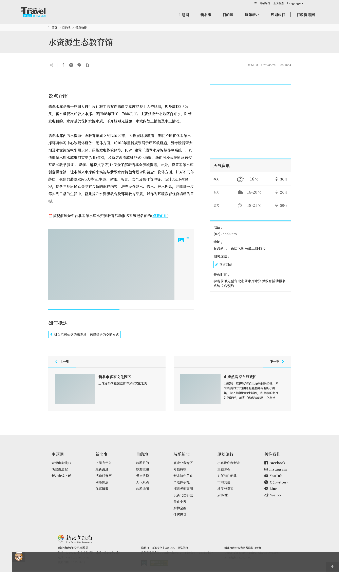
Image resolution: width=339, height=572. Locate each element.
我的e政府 (144, 563)
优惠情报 (101, 488)
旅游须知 (223, 495)
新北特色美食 (183, 475)
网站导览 (265, 3)
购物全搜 (179, 508)
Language (294, 3)
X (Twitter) (276, 482)
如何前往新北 (227, 475)
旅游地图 (142, 488)
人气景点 (142, 482)
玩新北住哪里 (183, 495)
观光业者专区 (183, 462)
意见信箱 (182, 548)
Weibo (272, 495)
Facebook (274, 462)
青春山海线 (61, 462)
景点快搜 (81, 27)
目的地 (228, 14)
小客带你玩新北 (228, 462)
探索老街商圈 (183, 488)
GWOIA (170, 548)
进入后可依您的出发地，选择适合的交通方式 (84, 334)
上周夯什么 (103, 462)
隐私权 (145, 548)
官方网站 (223, 264)
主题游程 (223, 469)
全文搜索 (278, 3)
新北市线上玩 (61, 475)
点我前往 (160, 215)
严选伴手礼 (181, 482)
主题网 (183, 14)
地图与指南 (225, 488)
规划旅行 (278, 14)
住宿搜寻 (179, 514)
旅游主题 (142, 469)
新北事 (205, 14)
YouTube (274, 475)
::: (255, 3)
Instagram (275, 469)
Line (270, 488)
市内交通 (223, 482)
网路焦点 (101, 482)
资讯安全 (157, 548)
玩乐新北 (252, 14)
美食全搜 (179, 501)
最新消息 (101, 469)
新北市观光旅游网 (37, 12)
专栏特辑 (179, 469)
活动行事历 (103, 475)
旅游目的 (142, 462)
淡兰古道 (60, 469)
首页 (54, 27)
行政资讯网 (306, 14)
